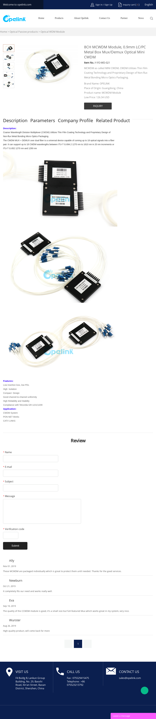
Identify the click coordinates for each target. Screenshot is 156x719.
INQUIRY (98, 106)
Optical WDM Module (53, 31)
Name (7, 452)
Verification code (13, 529)
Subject (8, 481)
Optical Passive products (24, 31)
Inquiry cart (129, 4)
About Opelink (81, 18)
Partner (124, 18)
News (141, 18)
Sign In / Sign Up (104, 4)
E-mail (7, 467)
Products (59, 18)
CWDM (45, 132)
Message (9, 496)
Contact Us (104, 18)
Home (41, 18)
